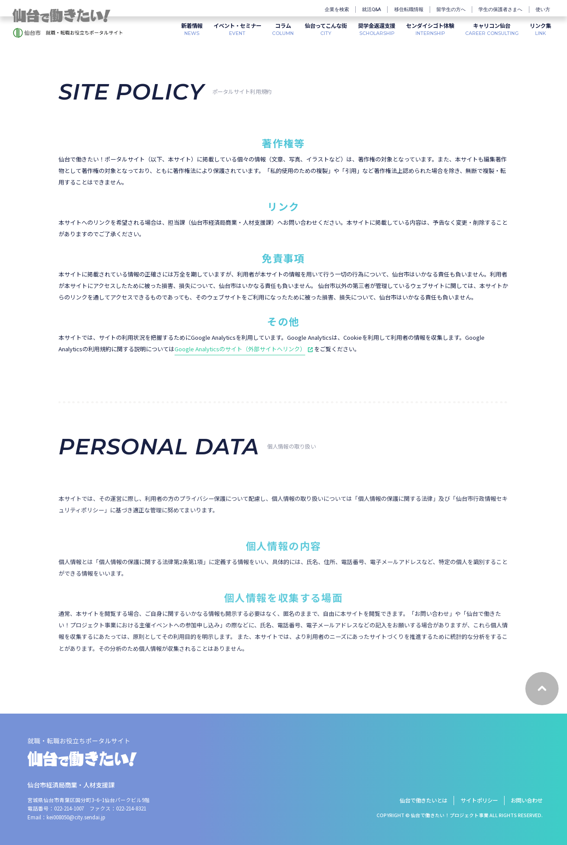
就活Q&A (371, 9)
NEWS (191, 29)
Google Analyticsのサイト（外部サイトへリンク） (240, 349)
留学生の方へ (451, 9)
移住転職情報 (408, 9)
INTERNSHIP (430, 29)
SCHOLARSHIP (376, 29)
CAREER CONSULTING (492, 29)
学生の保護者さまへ (500, 9)
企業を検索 (337, 9)
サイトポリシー (479, 800)
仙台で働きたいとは (423, 800)
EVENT (237, 29)
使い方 (543, 9)
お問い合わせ (527, 800)
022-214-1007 (69, 808)
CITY (326, 29)
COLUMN (283, 29)
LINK (540, 29)
